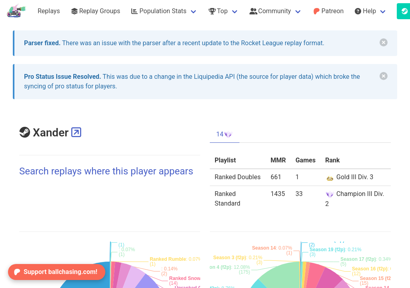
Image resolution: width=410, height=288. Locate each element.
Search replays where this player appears (106, 171)
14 (224, 134)
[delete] (384, 42)
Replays (49, 11)
